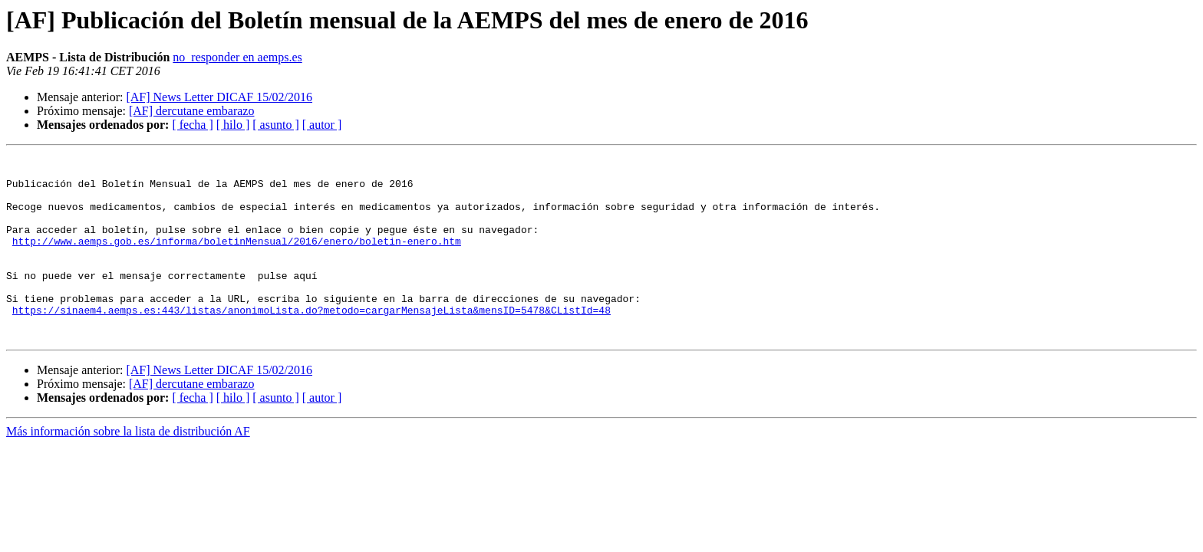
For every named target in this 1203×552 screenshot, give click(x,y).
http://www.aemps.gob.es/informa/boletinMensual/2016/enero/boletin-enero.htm (236, 259)
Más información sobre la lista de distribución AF (128, 468)
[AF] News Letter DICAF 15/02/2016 (219, 97)
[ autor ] (322, 124)
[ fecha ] (192, 124)
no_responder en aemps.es (237, 57)
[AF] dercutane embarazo (191, 110)
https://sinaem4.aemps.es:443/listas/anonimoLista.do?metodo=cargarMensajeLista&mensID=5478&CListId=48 (311, 342)
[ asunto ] (275, 124)
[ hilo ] (233, 124)
